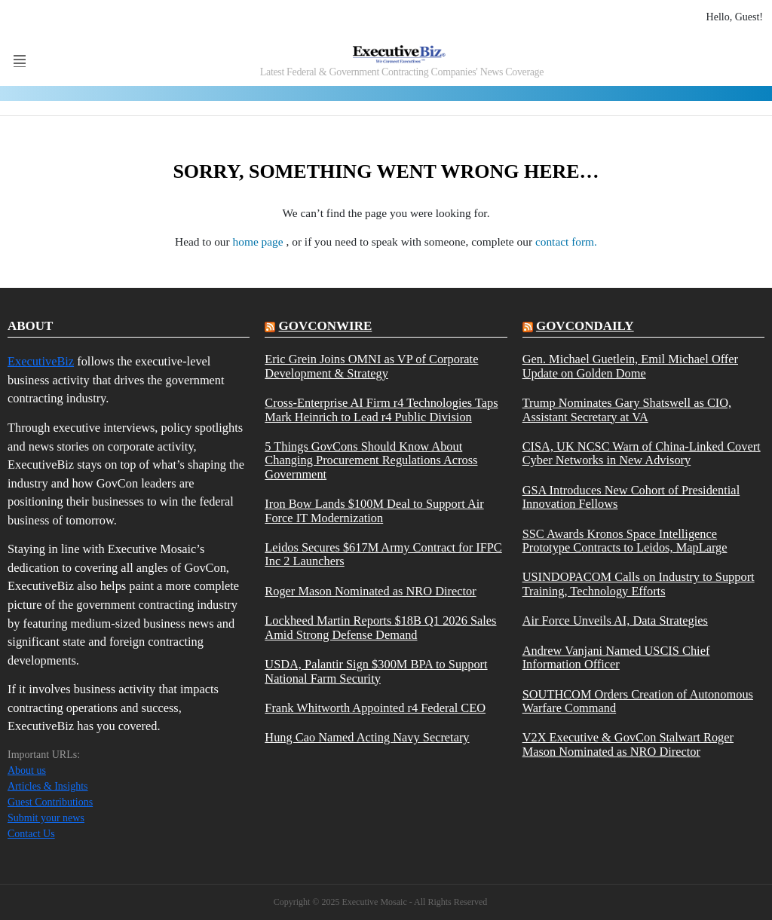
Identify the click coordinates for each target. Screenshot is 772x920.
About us (27, 770)
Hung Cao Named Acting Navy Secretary (367, 737)
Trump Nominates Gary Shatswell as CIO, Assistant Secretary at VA (627, 409)
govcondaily (585, 326)
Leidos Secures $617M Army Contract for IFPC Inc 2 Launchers (383, 554)
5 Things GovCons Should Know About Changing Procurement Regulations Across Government (371, 460)
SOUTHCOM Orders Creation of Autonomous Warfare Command (637, 701)
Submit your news (46, 818)
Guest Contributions (50, 802)
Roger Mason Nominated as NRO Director (370, 591)
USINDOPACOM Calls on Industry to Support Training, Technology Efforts (638, 584)
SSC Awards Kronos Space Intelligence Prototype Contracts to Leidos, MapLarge (625, 541)
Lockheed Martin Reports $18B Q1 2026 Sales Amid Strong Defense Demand (380, 627)
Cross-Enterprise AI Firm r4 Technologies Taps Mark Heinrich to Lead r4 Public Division (381, 409)
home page (259, 241)
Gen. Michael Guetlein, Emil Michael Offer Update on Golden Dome (630, 366)
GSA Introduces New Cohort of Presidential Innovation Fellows (631, 497)
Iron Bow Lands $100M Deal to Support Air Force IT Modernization (374, 510)
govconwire (325, 326)
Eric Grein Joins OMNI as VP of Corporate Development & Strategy (371, 366)
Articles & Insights (48, 786)
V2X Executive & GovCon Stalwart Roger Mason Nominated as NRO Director (628, 744)
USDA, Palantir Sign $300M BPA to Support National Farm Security (376, 671)
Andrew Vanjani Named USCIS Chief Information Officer (616, 657)
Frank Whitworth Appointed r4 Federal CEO (375, 708)
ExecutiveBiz (41, 361)
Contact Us (31, 833)
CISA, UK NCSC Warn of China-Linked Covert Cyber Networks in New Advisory (641, 453)
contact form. (566, 241)
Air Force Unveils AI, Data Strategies (615, 621)
